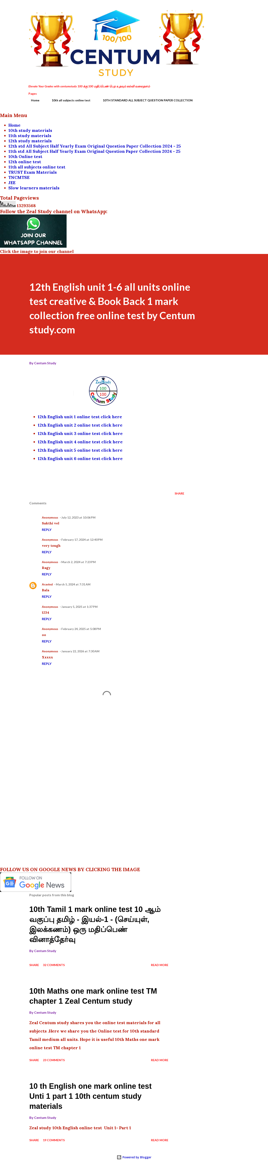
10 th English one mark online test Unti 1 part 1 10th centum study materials (90, 1096)
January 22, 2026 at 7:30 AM (80, 651)
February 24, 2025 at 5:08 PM (81, 629)
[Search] (219, 11)
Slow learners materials (33, 187)
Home (32, 100)
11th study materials (29, 135)
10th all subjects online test (68, 100)
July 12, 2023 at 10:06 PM (78, 517)
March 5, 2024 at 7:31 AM (73, 584)
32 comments (54, 965)
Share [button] (179, 493)
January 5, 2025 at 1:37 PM (79, 606)
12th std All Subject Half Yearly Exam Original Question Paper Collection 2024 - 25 (94, 146)
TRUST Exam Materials (32, 172)
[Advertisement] (100, 755)
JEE (11, 182)
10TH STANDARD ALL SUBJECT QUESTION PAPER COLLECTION (145, 100)
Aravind (47, 584)
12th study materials (30, 140)
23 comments (54, 1060)
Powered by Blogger (134, 1157)
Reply (47, 530)
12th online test (24, 161)
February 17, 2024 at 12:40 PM (82, 539)
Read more (159, 965)
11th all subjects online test (36, 167)
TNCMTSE (19, 177)
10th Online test (25, 156)
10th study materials (30, 130)
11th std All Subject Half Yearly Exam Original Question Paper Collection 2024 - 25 (94, 151)
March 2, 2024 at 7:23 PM (78, 562)
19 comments (54, 1140)
